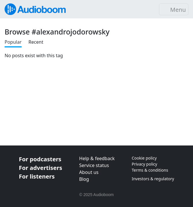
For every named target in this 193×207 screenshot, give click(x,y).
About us (89, 172)
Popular (13, 42)
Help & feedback (97, 158)
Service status (94, 165)
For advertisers (40, 168)
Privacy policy (144, 164)
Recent (36, 42)
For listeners (37, 176)
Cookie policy (144, 158)
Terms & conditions (150, 170)
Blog (84, 179)
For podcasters (40, 159)
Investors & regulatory (153, 178)
